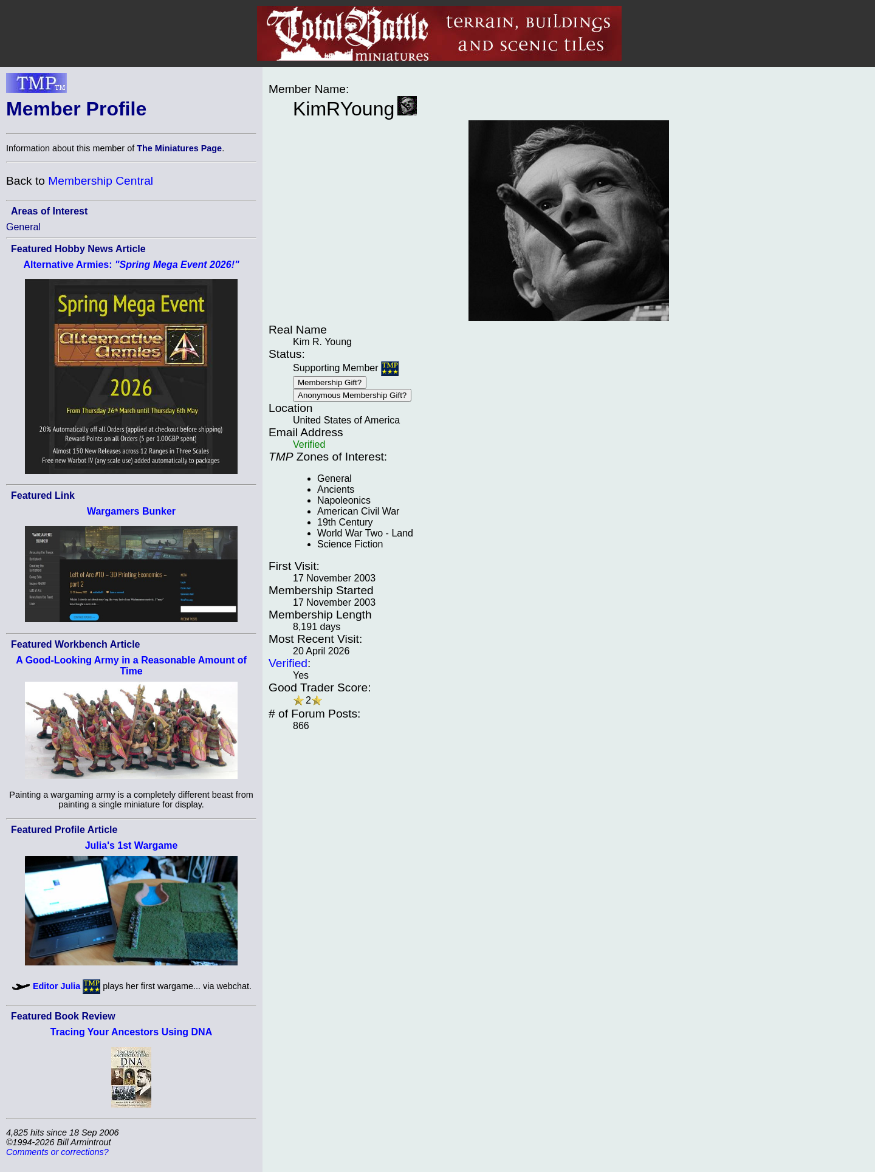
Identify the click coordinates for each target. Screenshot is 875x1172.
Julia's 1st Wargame (131, 845)
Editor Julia (56, 986)
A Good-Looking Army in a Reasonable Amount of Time (131, 665)
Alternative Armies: (131, 264)
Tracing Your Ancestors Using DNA (131, 1032)
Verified (288, 663)
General (23, 227)
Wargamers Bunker (131, 511)
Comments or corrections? (57, 1152)
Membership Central (100, 180)
